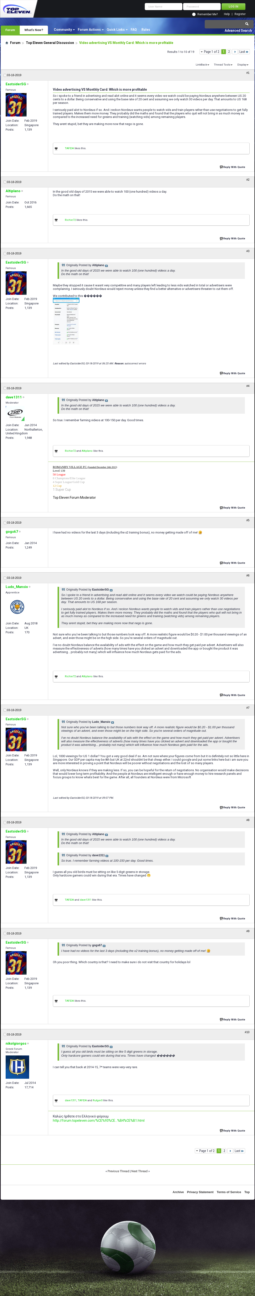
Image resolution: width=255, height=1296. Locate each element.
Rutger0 (97, 1100)
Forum (10, 30)
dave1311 (85, 899)
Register (240, 14)
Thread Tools (222, 64)
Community (63, 29)
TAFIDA (69, 148)
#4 (247, 386)
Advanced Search (238, 30)
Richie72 (70, 220)
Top (247, 1192)
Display (241, 64)
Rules (145, 29)
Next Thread (139, 1171)
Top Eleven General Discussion (50, 43)
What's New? (33, 30)
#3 (247, 251)
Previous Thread (118, 1171)
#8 (247, 820)
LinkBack (201, 64)
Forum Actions (89, 29)
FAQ (134, 29)
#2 (247, 179)
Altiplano (87, 450)
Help (227, 14)
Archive (178, 1192)
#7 (247, 707)
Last (244, 52)
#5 (247, 520)
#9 (247, 931)
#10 (247, 1032)
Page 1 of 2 (211, 52)
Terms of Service (229, 1192)
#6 (247, 575)
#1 (247, 72)
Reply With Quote (233, 167)
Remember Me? (207, 14)
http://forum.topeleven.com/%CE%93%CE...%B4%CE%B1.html (99, 1120)
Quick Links (116, 29)
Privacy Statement (200, 1192)
